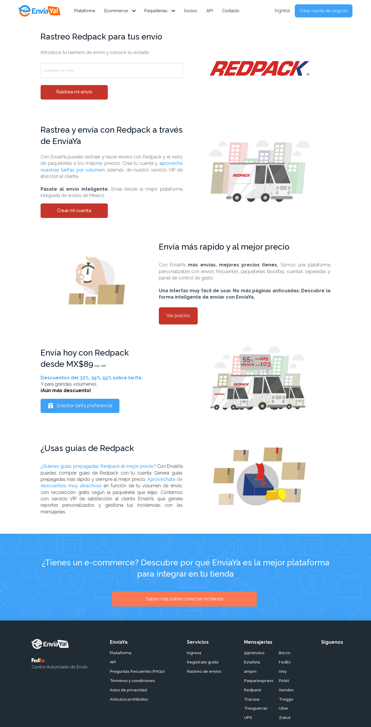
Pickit (284, 680)
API (113, 662)
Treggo (286, 699)
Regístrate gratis (203, 662)
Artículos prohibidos (129, 699)
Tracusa (251, 699)
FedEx (285, 662)
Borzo (284, 652)
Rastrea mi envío (74, 92)
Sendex (286, 690)
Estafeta (252, 662)
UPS (248, 717)
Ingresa (194, 652)
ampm (250, 671)
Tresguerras (256, 708)
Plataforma (120, 652)
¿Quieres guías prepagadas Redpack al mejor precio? (98, 466)
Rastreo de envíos (204, 671)
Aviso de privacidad (128, 690)
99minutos (254, 652)
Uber (283, 708)
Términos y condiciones (132, 680)
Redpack (252, 690)
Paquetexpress (258, 680)
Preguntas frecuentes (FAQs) (137, 671)
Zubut (284, 717)
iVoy (283, 671)
